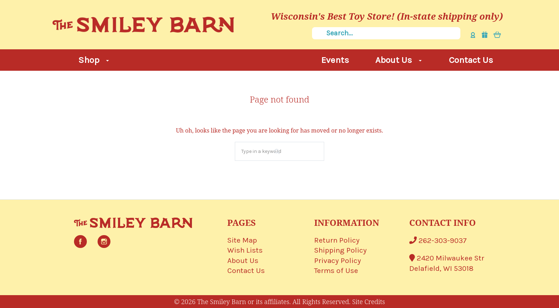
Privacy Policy (337, 260)
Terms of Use (336, 270)
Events (335, 60)
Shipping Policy (340, 250)
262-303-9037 (438, 240)
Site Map (242, 240)
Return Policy (337, 240)
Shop (93, 60)
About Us (398, 60)
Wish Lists (245, 250)
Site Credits (368, 301)
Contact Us (471, 60)
